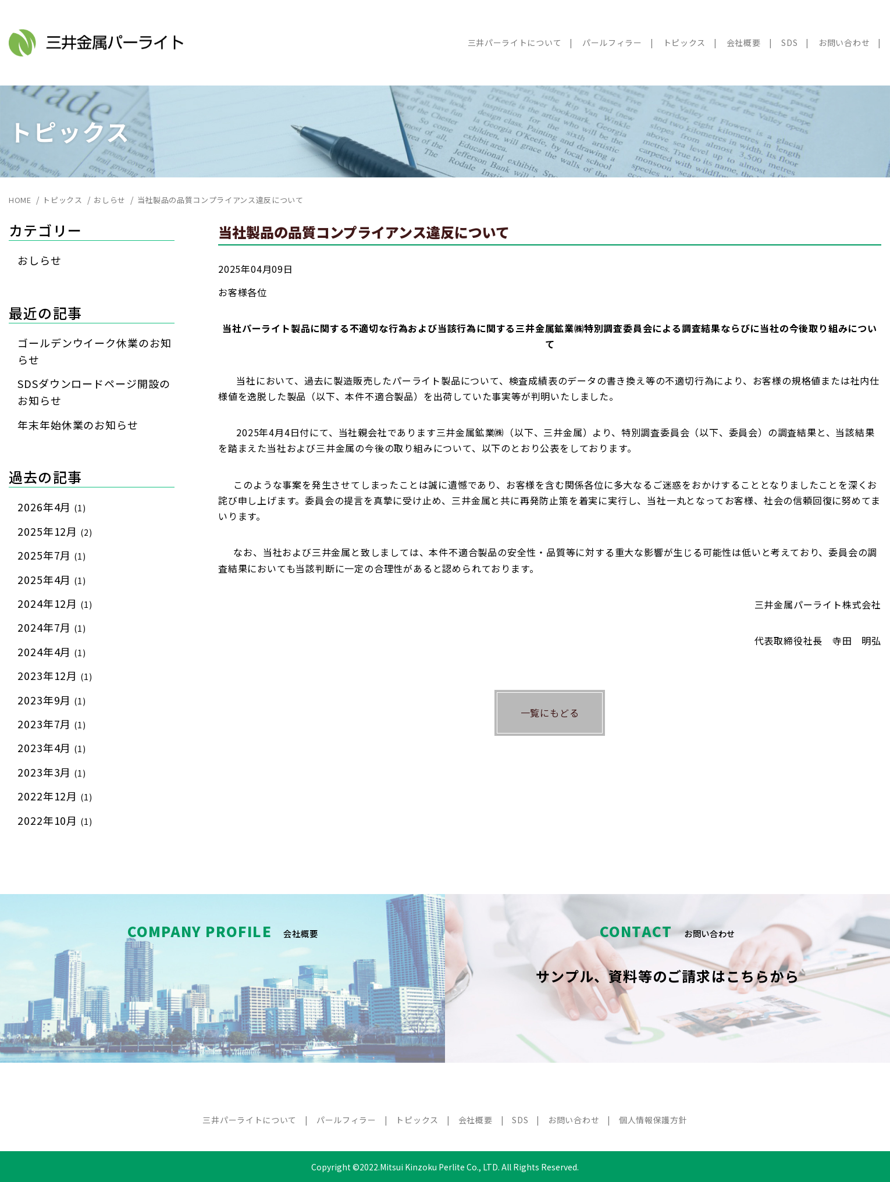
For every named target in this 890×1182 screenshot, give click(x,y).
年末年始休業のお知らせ (77, 424)
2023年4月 (51, 747)
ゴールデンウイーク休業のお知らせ (94, 351)
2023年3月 (51, 771)
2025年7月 (51, 554)
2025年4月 (51, 579)
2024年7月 (51, 627)
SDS (789, 42)
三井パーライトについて (515, 42)
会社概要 (744, 42)
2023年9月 (51, 699)
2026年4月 (51, 506)
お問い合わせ (844, 42)
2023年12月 (54, 675)
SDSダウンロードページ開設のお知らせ (93, 392)
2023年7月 (51, 723)
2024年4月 (51, 651)
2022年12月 (54, 795)
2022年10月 (54, 820)
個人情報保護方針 (653, 1120)
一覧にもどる (550, 713)
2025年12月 (54, 531)
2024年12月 (54, 603)
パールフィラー (612, 42)
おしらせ (39, 260)
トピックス (684, 42)
